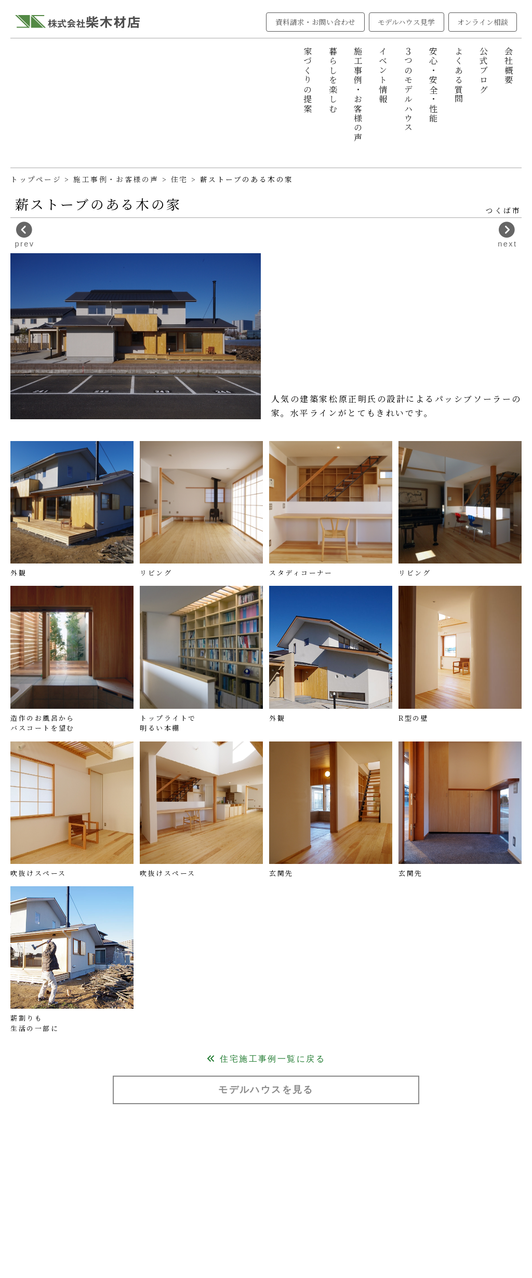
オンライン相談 (483, 22)
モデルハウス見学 (406, 22)
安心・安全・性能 (433, 85)
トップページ (35, 179)
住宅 (181, 179)
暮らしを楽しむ (333, 80)
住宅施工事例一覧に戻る (266, 1058)
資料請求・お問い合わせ (315, 22)
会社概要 (508, 66)
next (507, 235)
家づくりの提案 (307, 80)
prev (25, 235)
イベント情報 (383, 75)
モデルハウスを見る (266, 1089)
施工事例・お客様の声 (358, 94)
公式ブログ (483, 70)
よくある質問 (459, 75)
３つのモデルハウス (408, 90)
